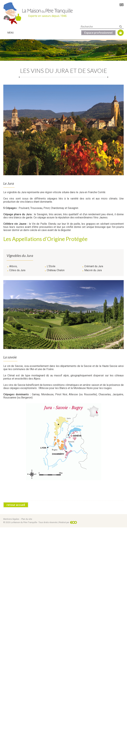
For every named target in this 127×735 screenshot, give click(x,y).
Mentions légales (11, 727)
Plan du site (26, 727)
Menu (10, 33)
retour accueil (16, 712)
